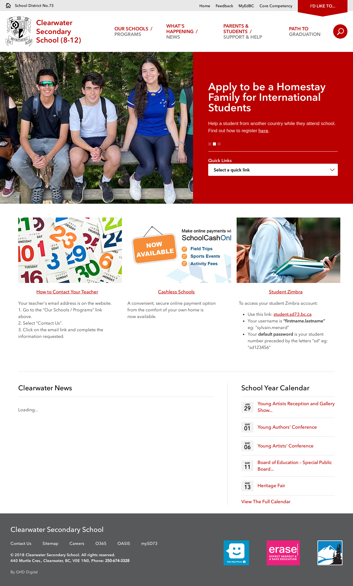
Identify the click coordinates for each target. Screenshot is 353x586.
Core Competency (276, 6)
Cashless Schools (176, 292)
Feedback (224, 6)
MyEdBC (246, 6)
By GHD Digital (24, 572)
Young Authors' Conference (287, 427)
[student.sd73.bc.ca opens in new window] (293, 314)
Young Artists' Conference (286, 446)
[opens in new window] (228, 552)
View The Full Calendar (265, 501)
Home (204, 6)
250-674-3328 (117, 560)
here (263, 130)
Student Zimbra (286, 292)
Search (340, 31)
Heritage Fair (271, 485)
